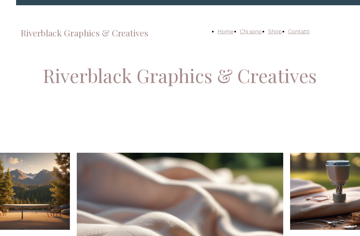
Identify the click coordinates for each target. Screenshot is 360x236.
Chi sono (251, 32)
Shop (275, 32)
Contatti (298, 32)
